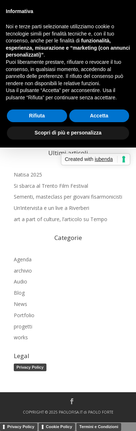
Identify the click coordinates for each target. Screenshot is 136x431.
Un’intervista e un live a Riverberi (51, 207)
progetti (23, 326)
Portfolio (24, 315)
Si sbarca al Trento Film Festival (51, 185)
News (20, 304)
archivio (23, 270)
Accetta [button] (99, 116)
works (21, 337)
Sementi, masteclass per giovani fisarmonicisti (68, 196)
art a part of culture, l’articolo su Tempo (60, 219)
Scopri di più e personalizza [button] (67, 133)
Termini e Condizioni (98, 426)
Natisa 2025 (28, 174)
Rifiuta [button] (37, 116)
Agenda (23, 259)
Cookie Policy (59, 426)
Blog (19, 292)
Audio (20, 281)
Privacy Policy (30, 367)
